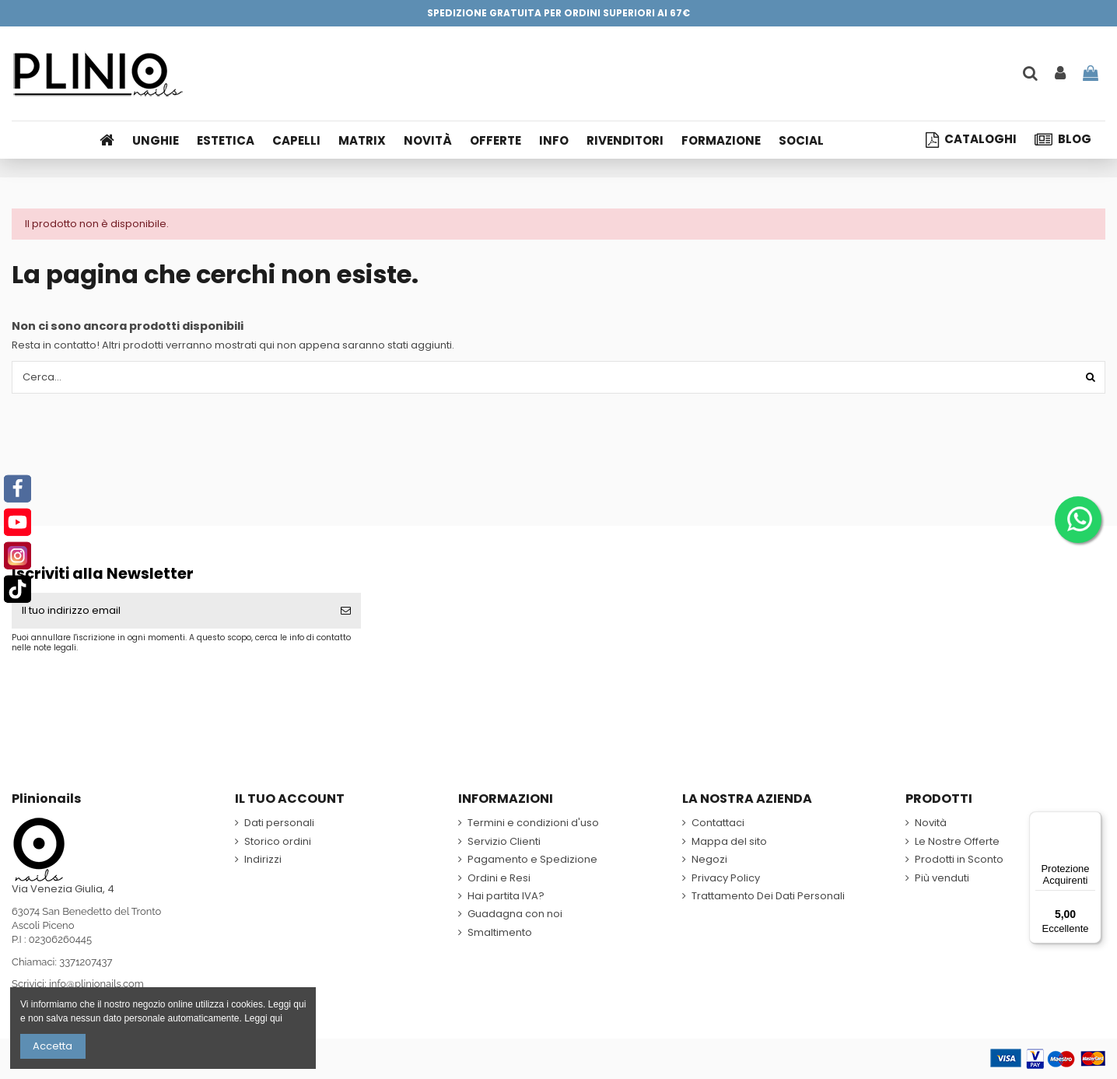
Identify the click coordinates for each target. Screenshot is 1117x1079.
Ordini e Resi (498, 878)
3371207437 (85, 962)
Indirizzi (263, 860)
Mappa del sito (729, 842)
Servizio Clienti (504, 842)
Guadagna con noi (514, 914)
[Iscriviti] (346, 611)
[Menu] (1092, 820)
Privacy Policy (726, 878)
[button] (559, 140)
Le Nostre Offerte (957, 842)
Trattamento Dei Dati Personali (768, 896)
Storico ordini (277, 842)
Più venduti (942, 878)
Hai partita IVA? (505, 896)
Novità (931, 823)
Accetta (52, 1046)
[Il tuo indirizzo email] (171, 611)
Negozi (709, 860)
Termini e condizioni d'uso (533, 823)
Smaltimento (499, 933)
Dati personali (279, 823)
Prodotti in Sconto (959, 860)
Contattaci (718, 823)
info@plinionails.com (96, 984)
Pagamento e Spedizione (532, 860)
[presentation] (141, 690)
